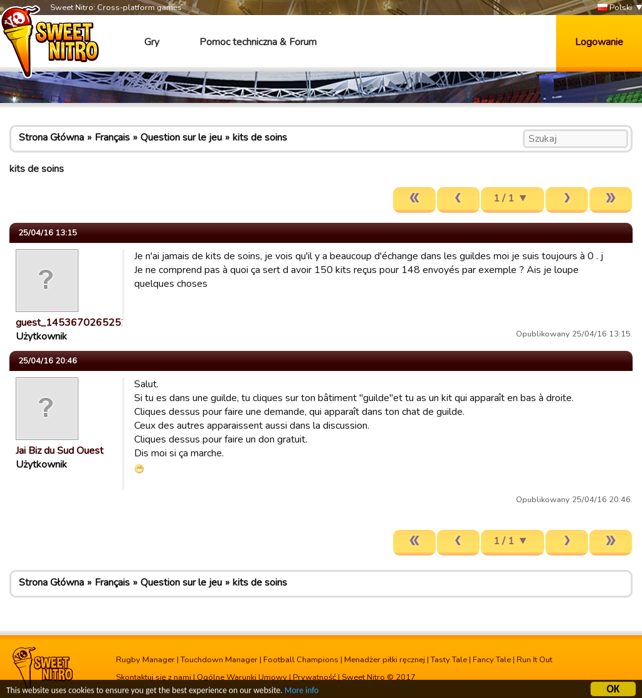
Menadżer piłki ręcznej (384, 659)
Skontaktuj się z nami (153, 677)
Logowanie (599, 42)
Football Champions (301, 659)
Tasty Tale (449, 659)
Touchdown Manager (219, 659)
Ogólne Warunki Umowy (242, 677)
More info (301, 691)
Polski (614, 8)
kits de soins (260, 137)
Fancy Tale (492, 659)
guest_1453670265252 (71, 323)
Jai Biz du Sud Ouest (59, 451)
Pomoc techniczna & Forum (258, 42)
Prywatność (314, 677)
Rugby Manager (145, 659)
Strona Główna (51, 137)
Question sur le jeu (181, 137)
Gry (151, 42)
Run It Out (534, 659)
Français (112, 137)
